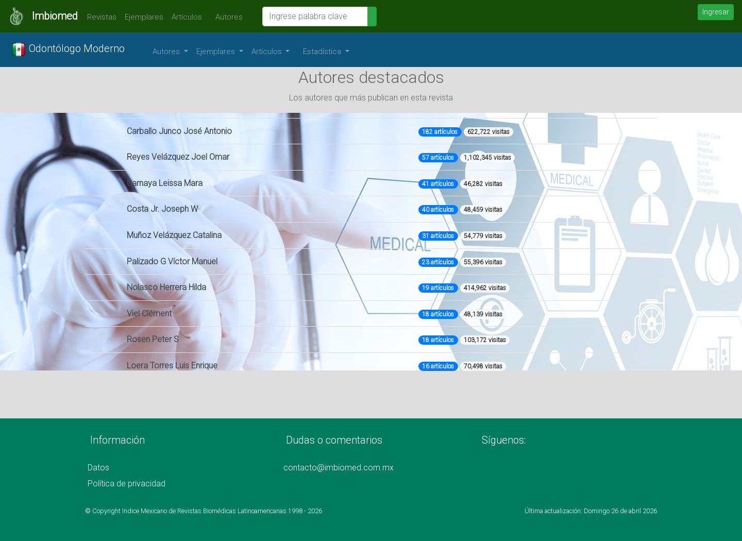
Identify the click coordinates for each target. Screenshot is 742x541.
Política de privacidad (126, 483)
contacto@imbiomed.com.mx (338, 467)
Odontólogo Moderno (68, 49)
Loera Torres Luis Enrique (172, 365)
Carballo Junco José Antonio (179, 131)
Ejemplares (144, 17)
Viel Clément (149, 313)
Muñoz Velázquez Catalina (174, 235)
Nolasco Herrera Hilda (166, 287)
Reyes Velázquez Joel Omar (178, 157)
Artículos (187, 17)
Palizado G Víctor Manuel (172, 261)
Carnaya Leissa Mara (165, 183)
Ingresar (715, 12)
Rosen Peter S (153, 339)
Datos (98, 467)
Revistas (99, 17)
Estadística (323, 51)
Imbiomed (55, 16)
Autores (226, 17)
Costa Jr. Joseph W (162, 209)
